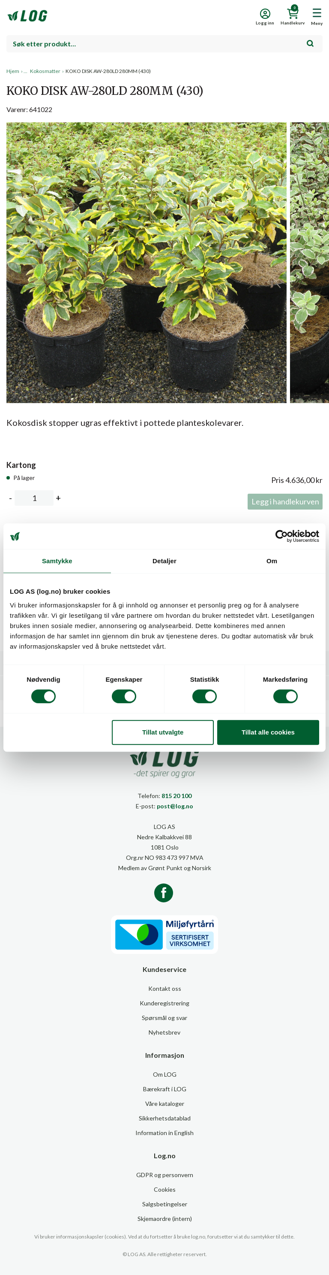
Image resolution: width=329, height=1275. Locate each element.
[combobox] (164, 43)
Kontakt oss (164, 988)
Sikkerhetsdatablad (165, 1118)
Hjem (12, 71)
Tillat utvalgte (162, 732)
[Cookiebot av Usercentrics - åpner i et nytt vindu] (281, 536)
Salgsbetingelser (164, 1204)
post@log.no (175, 806)
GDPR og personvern (164, 1174)
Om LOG (164, 1074)
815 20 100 (176, 795)
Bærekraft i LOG (164, 1089)
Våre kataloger (164, 1103)
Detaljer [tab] (164, 561)
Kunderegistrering (164, 1003)
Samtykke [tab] (57, 561)
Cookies (165, 1189)
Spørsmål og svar (164, 1017)
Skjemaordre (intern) (165, 1218)
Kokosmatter (45, 71)
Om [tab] (271, 561)
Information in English (164, 1132)
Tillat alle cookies (268, 732)
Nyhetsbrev (164, 1032)
